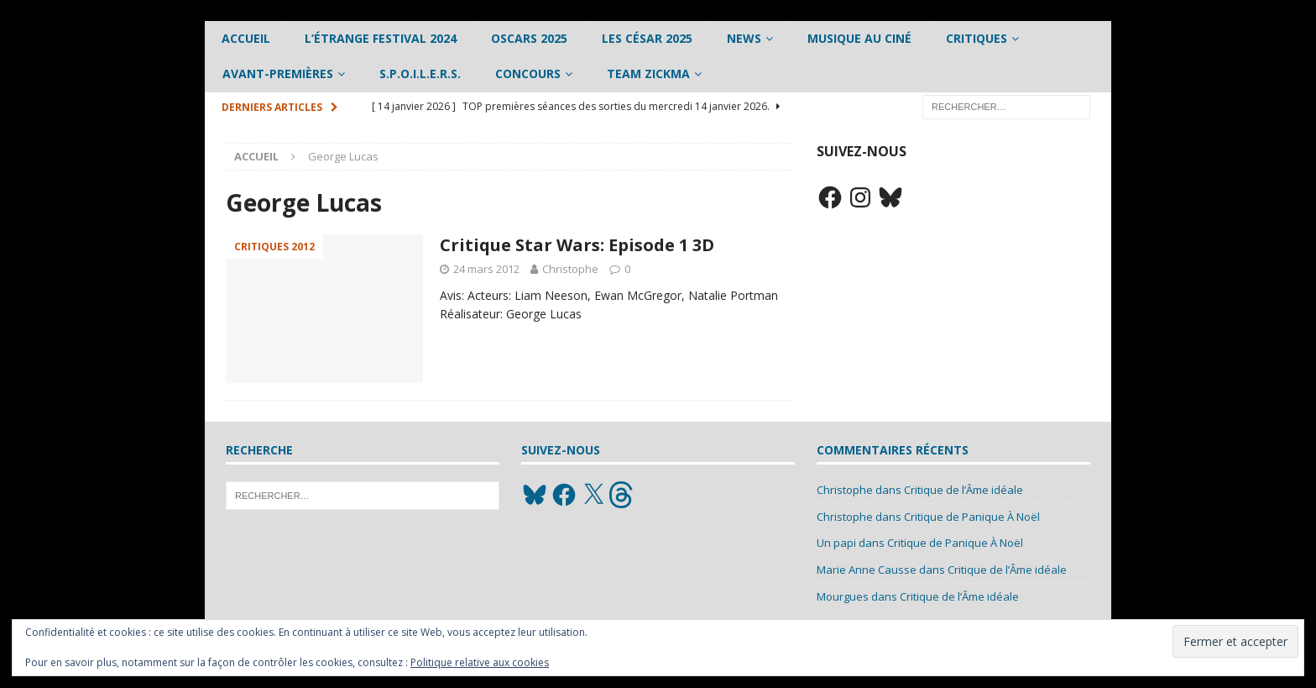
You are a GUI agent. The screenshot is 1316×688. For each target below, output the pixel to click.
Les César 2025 (647, 38)
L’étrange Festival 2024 (381, 38)
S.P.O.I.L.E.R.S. (420, 73)
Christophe (570, 268)
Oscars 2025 (529, 38)
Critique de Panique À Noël (972, 516)
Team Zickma (648, 73)
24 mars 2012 (486, 268)
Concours (528, 73)
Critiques (976, 38)
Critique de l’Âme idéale (963, 489)
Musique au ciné (859, 38)
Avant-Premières (277, 73)
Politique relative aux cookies (479, 662)
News (744, 38)
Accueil (246, 38)
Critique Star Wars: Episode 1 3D (577, 245)
